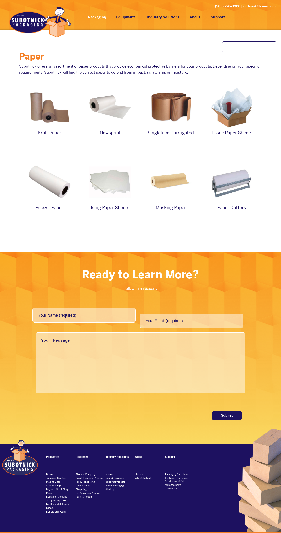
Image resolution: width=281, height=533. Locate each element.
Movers (109, 466)
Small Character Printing (89, 469)
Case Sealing (83, 477)
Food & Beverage (114, 469)
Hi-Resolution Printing (88, 484)
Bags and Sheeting (56, 488)
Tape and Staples (56, 469)
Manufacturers (173, 476)
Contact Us (171, 480)
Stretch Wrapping (85, 466)
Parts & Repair (84, 488)
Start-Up (110, 481)
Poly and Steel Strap (57, 481)
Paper (49, 484)
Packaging (94, 18)
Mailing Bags (53, 473)
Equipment (122, 18)
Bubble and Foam (56, 503)
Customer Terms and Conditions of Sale (176, 471)
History (139, 466)
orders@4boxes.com (259, 6)
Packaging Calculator (176, 466)
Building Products (115, 473)
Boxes (49, 466)
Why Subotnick (143, 469)
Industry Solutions (160, 18)
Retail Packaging (114, 477)
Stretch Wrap (53, 477)
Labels (50, 499)
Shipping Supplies (56, 492)
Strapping (81, 481)
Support (215, 18)
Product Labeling (85, 473)
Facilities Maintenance (58, 496)
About (192, 18)
